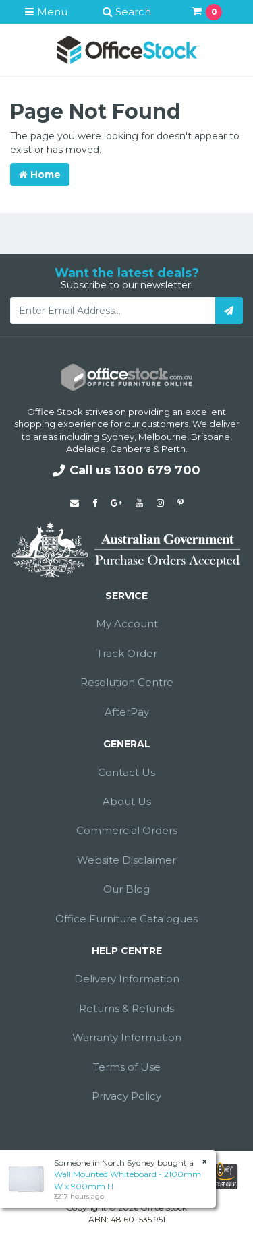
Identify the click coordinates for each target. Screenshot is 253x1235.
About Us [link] (127, 801)
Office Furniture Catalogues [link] (126, 918)
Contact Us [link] (126, 772)
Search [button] (127, 11)
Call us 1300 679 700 (126, 470)
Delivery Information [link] (126, 978)
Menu (45, 11)
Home (40, 174)
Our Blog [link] (126, 889)
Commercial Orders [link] (126, 830)
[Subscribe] (229, 310)
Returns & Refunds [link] (126, 1008)
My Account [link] (127, 623)
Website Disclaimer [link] (126, 860)
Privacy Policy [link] (126, 1095)
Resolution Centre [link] (126, 682)
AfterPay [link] (127, 711)
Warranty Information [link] (126, 1037)
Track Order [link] (126, 653)
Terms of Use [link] (127, 1066)
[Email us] (74, 502)
